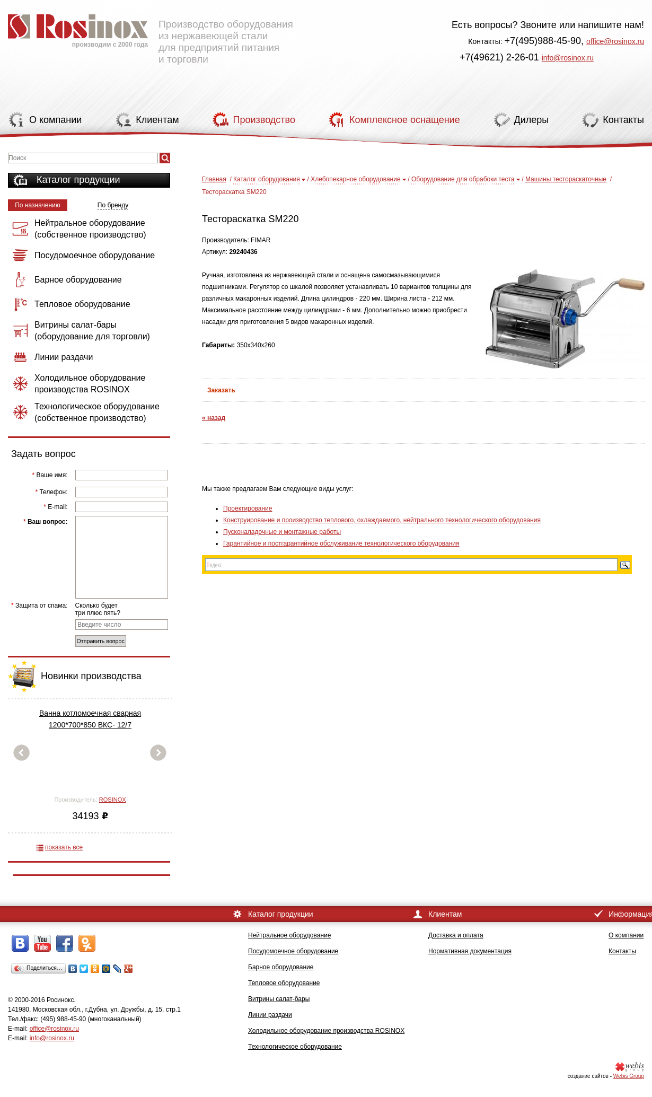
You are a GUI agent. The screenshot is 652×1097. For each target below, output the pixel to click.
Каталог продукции (78, 179)
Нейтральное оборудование (289, 935)
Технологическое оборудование (295, 1046)
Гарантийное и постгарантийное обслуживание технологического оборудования (341, 543)
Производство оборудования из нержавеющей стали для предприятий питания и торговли (150, 34)
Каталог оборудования (266, 179)
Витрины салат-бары (279, 999)
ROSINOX (112, 799)
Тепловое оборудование (284, 983)
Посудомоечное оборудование (293, 951)
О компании (626, 935)
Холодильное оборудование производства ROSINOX (326, 1030)
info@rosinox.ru (568, 58)
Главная (214, 179)
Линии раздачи (270, 1015)
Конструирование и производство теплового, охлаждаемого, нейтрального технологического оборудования (382, 520)
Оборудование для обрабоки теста (463, 179)
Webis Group (628, 1076)
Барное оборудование (281, 967)
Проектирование (247, 508)
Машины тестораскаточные (565, 179)
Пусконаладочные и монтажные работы (282, 532)
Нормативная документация (470, 951)
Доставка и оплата (455, 935)
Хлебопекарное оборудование (355, 179)
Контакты (622, 951)
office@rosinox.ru (615, 41)
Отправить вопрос (101, 641)
